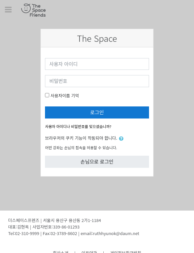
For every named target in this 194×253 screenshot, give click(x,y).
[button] (122, 138)
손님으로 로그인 (97, 161)
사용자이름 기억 (65, 95)
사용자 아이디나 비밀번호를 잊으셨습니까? (78, 126)
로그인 (97, 112)
